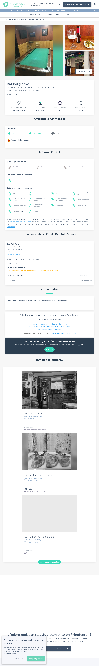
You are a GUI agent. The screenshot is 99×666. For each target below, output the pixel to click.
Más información (10, 653)
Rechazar (19, 659)
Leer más (11, 227)
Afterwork (48, 14)
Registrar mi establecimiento (77, 4)
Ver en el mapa (13, 254)
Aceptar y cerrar (36, 659)
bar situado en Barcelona (20, 222)
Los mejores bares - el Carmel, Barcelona (49, 324)
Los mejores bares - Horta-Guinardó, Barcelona (49, 326)
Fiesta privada (35, 14)
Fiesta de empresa (62, 14)
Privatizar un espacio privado (26, 10)
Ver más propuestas (49, 562)
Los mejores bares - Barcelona (49, 329)
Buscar (49, 349)
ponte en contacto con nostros (62, 333)
